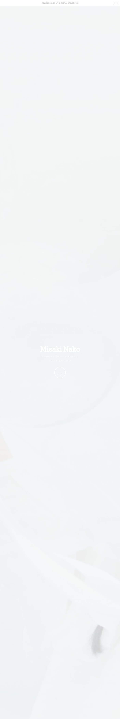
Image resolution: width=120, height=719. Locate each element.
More (60, 372)
